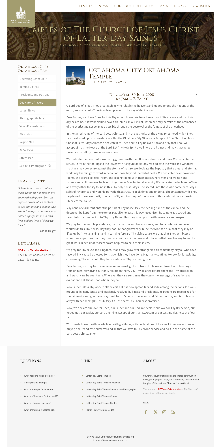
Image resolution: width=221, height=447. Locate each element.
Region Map (26, 142)
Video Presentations (32, 126)
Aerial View (26, 150)
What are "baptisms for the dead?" (41, 396)
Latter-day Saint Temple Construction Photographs (111, 389)
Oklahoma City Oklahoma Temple (91, 45)
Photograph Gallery (31, 118)
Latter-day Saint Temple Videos (101, 396)
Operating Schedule (34, 79)
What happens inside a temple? (39, 376)
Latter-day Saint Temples (98, 376)
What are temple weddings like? (39, 410)
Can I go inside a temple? (36, 382)
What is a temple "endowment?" (39, 389)
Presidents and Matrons (34, 94)
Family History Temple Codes (100, 410)
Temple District (29, 87)
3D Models (25, 134)
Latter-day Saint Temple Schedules (103, 382)
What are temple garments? (37, 403)
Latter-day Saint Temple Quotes (101, 403)
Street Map (26, 158)
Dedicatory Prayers (31, 102)
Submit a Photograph (35, 166)
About (146, 402)
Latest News (27, 110)
